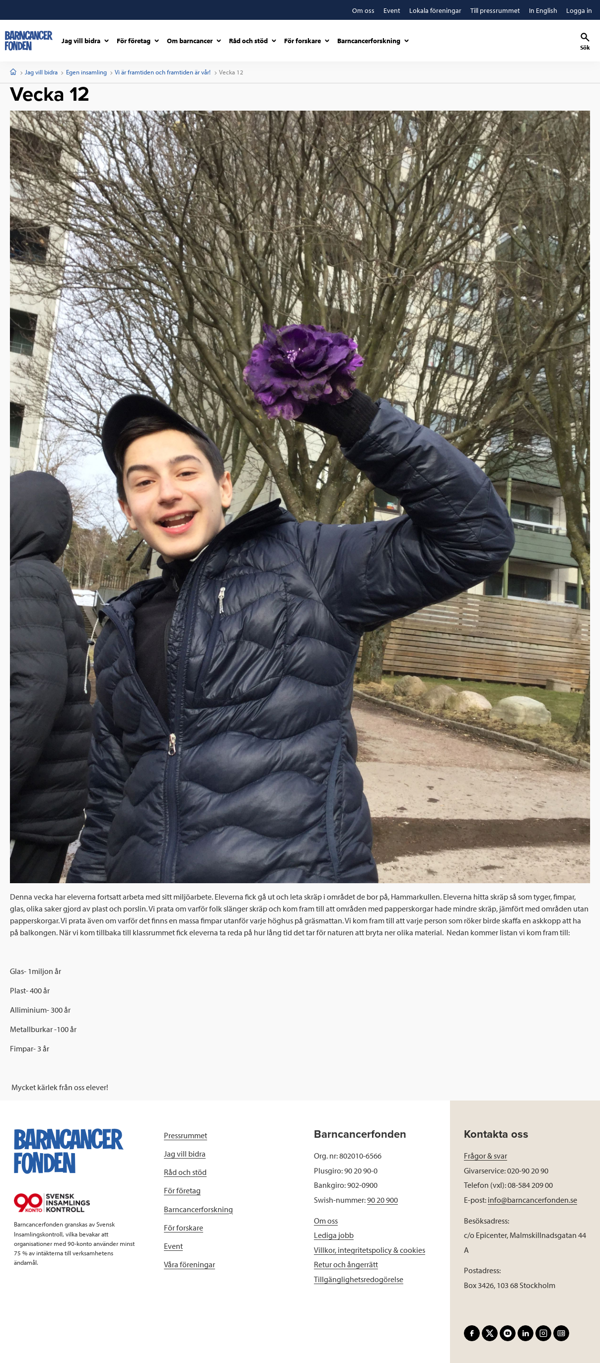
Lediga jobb (334, 1235)
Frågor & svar (485, 1156)
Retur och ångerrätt (346, 1264)
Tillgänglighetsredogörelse (358, 1279)
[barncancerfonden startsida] (29, 41)
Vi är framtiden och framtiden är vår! (163, 72)
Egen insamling (86, 72)
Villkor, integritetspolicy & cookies (369, 1250)
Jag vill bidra (41, 72)
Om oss (326, 1221)
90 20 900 (382, 1200)
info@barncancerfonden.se (532, 1200)
